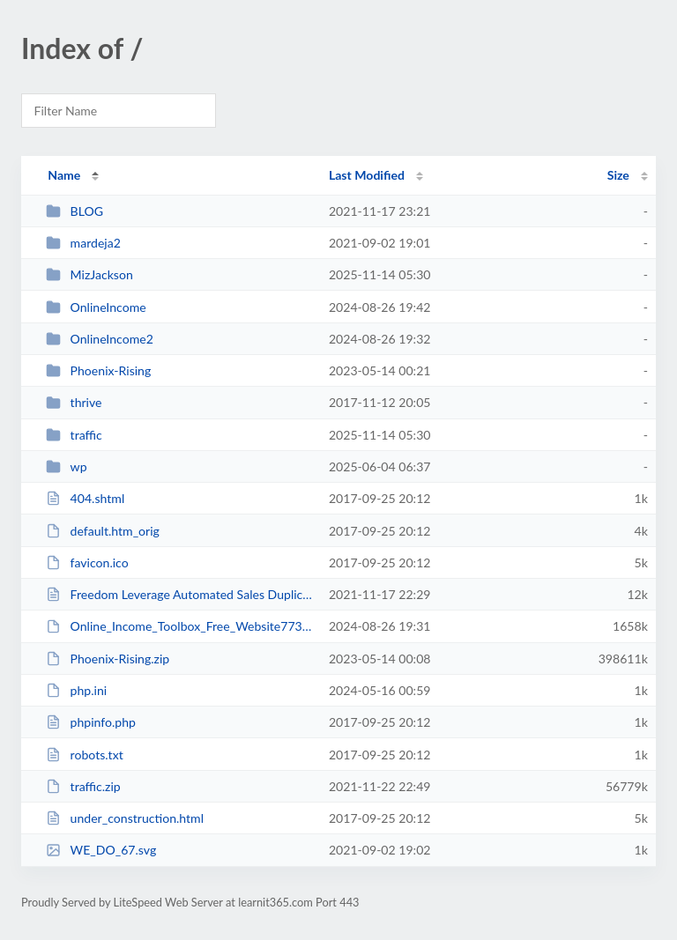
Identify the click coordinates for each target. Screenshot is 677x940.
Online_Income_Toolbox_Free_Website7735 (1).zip (179, 625)
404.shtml (85, 498)
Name (64, 174)
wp (66, 466)
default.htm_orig (103, 530)
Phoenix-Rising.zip (107, 658)
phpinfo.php (91, 721)
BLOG (74, 211)
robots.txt (84, 754)
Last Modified (367, 174)
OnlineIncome (96, 307)
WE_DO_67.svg (101, 849)
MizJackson (89, 274)
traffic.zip (83, 786)
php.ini (76, 690)
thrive (73, 402)
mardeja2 (83, 242)
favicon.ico (87, 562)
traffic (74, 434)
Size (618, 174)
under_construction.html (125, 817)
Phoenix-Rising (98, 370)
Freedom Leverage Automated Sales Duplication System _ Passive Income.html (179, 594)
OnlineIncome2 (99, 338)
